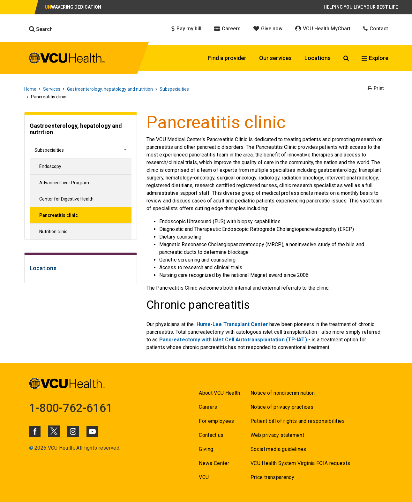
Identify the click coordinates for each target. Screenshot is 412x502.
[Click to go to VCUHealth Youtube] (92, 431)
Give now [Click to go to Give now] (267, 29)
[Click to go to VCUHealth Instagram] (73, 431)
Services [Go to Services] (51, 89)
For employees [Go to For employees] (216, 421)
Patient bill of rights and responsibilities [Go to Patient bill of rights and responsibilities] (298, 421)
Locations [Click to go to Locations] (317, 58)
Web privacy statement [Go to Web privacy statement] (277, 435)
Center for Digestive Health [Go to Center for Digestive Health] (66, 199)
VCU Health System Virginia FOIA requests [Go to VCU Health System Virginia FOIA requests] (300, 463)
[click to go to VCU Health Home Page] (67, 59)
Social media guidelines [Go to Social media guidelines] (278, 449)
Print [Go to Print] (376, 88)
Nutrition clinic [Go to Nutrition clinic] (53, 231)
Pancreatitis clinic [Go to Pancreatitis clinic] (58, 215)
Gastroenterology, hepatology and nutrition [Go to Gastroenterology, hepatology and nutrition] (110, 89)
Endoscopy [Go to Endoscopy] (50, 166)
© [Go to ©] (31, 448)
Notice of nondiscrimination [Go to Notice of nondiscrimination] (283, 393)
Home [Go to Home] (30, 89)
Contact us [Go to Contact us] (211, 435)
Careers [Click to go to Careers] (227, 29)
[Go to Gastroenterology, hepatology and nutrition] (80, 130)
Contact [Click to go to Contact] (375, 29)
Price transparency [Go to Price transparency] (272, 477)
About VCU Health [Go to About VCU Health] (219, 393)
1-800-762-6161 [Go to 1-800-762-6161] (71, 408)
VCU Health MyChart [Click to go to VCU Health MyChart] (322, 29)
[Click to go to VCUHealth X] (54, 431)
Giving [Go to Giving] (206, 449)
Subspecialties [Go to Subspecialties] (174, 89)
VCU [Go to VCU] (204, 477)
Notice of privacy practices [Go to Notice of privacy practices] (282, 407)
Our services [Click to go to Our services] (275, 58)
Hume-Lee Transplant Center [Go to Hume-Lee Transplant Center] (232, 324)
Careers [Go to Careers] (208, 407)
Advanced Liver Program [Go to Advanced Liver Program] (64, 182)
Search (41, 29)
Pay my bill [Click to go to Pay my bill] (186, 29)
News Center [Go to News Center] (214, 463)
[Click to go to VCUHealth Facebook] (35, 431)
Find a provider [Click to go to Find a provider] (227, 58)
